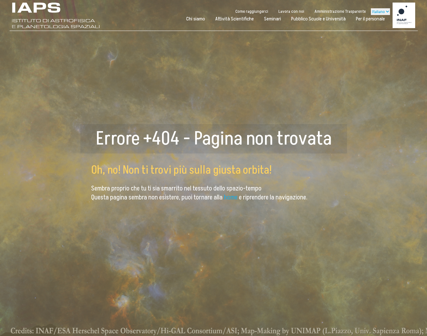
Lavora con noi (291, 11)
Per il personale (370, 18)
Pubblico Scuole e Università (318, 18)
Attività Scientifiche (234, 18)
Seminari (272, 18)
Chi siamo (195, 18)
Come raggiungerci (251, 11)
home (231, 197)
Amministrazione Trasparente (340, 11)
